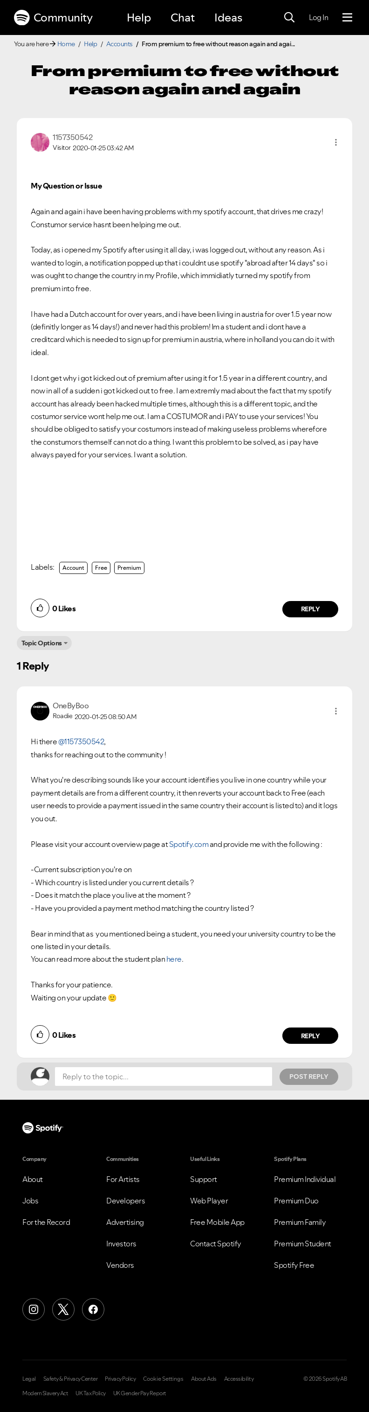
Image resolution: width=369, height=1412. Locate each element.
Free (101, 568)
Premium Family (300, 1222)
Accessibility (239, 1379)
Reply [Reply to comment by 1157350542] (310, 609)
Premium (129, 568)
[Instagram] (33, 1309)
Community (53, 18)
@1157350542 (81, 741)
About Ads (204, 1379)
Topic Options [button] (41, 643)
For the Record (46, 1222)
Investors (121, 1243)
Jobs (30, 1200)
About (32, 1179)
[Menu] (347, 17)
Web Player (209, 1200)
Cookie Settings (163, 1379)
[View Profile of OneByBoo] (71, 705)
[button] (336, 142)
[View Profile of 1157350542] (72, 137)
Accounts (119, 44)
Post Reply (308, 1076)
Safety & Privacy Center (70, 1379)
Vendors (120, 1265)
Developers (125, 1200)
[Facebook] (93, 1309)
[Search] (289, 18)
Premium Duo (296, 1200)
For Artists (123, 1179)
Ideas (228, 17)
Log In (318, 17)
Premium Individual (304, 1179)
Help (139, 17)
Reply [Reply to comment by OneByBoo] (310, 1036)
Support (203, 1179)
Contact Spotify (215, 1243)
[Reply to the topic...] (163, 1076)
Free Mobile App (217, 1222)
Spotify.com (189, 844)
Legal (29, 1379)
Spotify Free (294, 1265)
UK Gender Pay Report (139, 1393)
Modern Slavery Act (45, 1393)
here (174, 959)
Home (66, 44)
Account (73, 568)
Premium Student (302, 1243)
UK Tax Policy (90, 1393)
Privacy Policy (120, 1379)
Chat (183, 17)
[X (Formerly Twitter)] (63, 1309)
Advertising (125, 1222)
